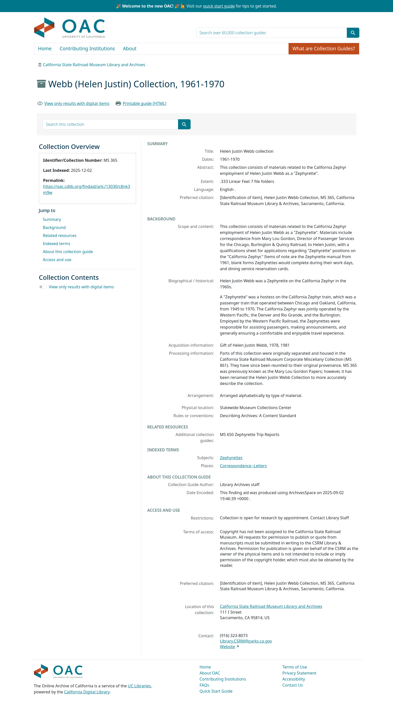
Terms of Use (295, 667)
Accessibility (294, 679)
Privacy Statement (300, 673)
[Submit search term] (353, 33)
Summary (52, 219)
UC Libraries (139, 686)
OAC (69, 28)
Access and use (57, 259)
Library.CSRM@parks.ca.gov (246, 641)
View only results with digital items (76, 103)
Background (54, 227)
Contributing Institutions (87, 48)
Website (227, 646)
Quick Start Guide (216, 691)
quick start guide (219, 6)
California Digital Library (86, 692)
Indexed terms (56, 243)
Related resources (60, 235)
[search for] (271, 33)
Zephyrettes (231, 457)
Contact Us (293, 685)
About (130, 48)
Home (45, 48)
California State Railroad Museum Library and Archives (94, 64)
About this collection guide (68, 251)
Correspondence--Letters (243, 465)
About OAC (210, 673)
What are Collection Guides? (324, 48)
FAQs (204, 685)
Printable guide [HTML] (144, 103)
